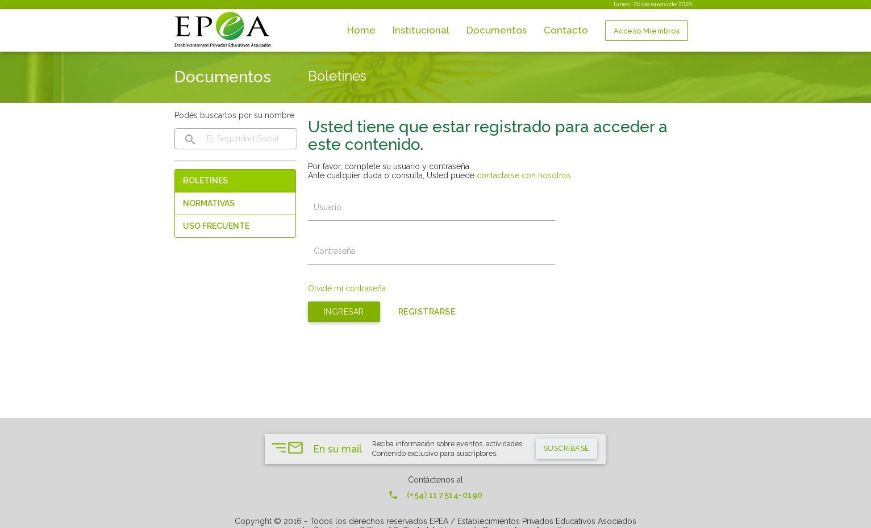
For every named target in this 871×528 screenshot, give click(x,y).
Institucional (421, 30)
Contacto (566, 30)
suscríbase (566, 448)
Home (361, 30)
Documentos (496, 30)
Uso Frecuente (216, 226)
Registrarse (427, 311)
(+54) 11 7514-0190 (435, 495)
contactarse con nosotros (524, 175)
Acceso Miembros (647, 31)
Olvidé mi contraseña (347, 288)
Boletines (205, 180)
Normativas (209, 203)
